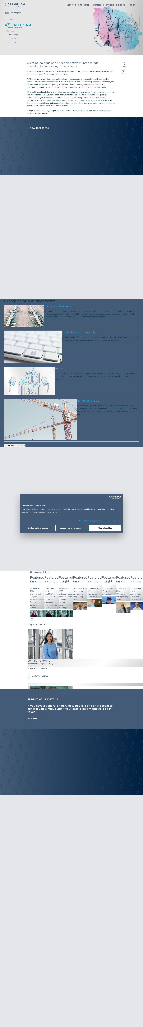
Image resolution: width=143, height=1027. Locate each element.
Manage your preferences (71, 528)
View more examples (15, 445)
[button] (71, 5)
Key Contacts (12, 39)
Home (7, 13)
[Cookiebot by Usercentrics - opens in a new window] (111, 497)
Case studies (11, 31)
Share (123, 67)
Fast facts (10, 19)
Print (123, 73)
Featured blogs (12, 35)
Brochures (10, 23)
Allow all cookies (105, 528)
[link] (37, 597)
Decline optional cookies (38, 528)
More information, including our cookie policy (98, 521)
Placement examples (14, 27)
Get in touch (34, 718)
